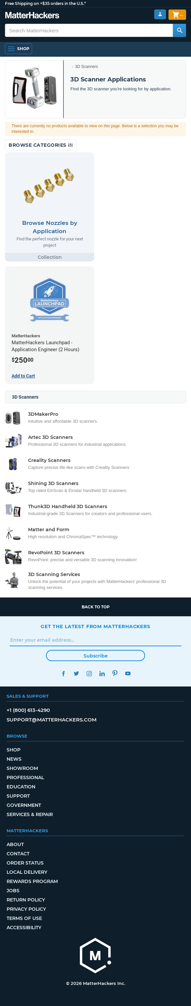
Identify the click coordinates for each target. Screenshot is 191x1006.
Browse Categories (41, 145)
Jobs (13, 891)
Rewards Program (32, 881)
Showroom (22, 768)
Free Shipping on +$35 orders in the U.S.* (45, 3)
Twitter (76, 673)
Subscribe (96, 656)
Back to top (96, 606)
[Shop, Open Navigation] (18, 49)
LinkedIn (102, 673)
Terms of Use (24, 918)
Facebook (63, 673)
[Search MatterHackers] (179, 30)
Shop (13, 750)
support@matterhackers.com (51, 719)
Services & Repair (30, 814)
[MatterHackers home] (95, 956)
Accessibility (24, 927)
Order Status (25, 863)
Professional (25, 777)
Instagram (89, 673)
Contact (18, 854)
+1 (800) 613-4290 (28, 710)
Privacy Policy (26, 909)
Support (18, 796)
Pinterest (115, 673)
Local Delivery (27, 872)
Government (24, 805)
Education (21, 787)
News (14, 759)
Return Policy (26, 900)
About (15, 844)
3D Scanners (86, 66)
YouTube (128, 673)
